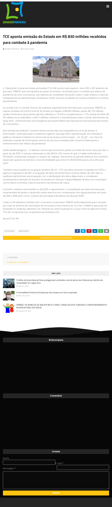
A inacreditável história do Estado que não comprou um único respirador (46, 292)
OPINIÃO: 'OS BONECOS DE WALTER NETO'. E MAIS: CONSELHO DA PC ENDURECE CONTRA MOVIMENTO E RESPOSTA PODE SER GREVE (61, 306)
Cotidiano (9, 231)
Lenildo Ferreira (12, 48)
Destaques (24, 231)
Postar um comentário (18, 262)
